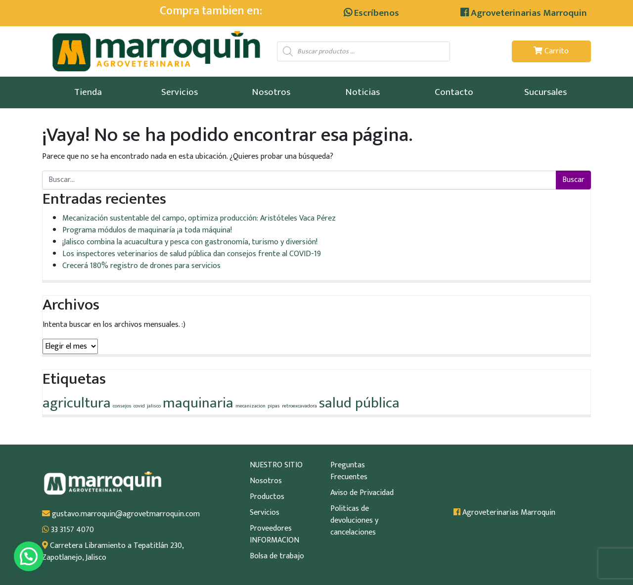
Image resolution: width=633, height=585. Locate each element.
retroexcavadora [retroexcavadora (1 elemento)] (299, 406)
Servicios (179, 92)
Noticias (362, 92)
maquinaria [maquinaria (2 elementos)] (198, 403)
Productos (267, 497)
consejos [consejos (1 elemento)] (122, 406)
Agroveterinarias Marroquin (523, 13)
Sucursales (545, 92)
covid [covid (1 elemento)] (139, 406)
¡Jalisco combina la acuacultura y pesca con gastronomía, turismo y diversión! (189, 242)
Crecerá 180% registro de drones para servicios (141, 265)
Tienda (88, 92)
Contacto (454, 92)
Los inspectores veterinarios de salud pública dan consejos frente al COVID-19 (191, 254)
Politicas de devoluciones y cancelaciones (354, 521)
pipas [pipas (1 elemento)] (274, 406)
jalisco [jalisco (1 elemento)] (154, 406)
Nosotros (271, 92)
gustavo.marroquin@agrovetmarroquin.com (121, 514)
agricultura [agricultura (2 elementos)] (77, 403)
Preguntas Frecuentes (348, 471)
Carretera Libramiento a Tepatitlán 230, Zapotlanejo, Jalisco (112, 552)
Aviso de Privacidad (362, 493)
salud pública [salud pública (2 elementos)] (359, 403)
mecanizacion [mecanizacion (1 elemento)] (250, 406)
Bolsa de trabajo (277, 556)
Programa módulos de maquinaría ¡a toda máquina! (147, 230)
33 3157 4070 (68, 530)
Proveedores (271, 529)
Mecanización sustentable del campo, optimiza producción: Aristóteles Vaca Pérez (199, 218)
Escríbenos (371, 13)
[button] (29, 556)
